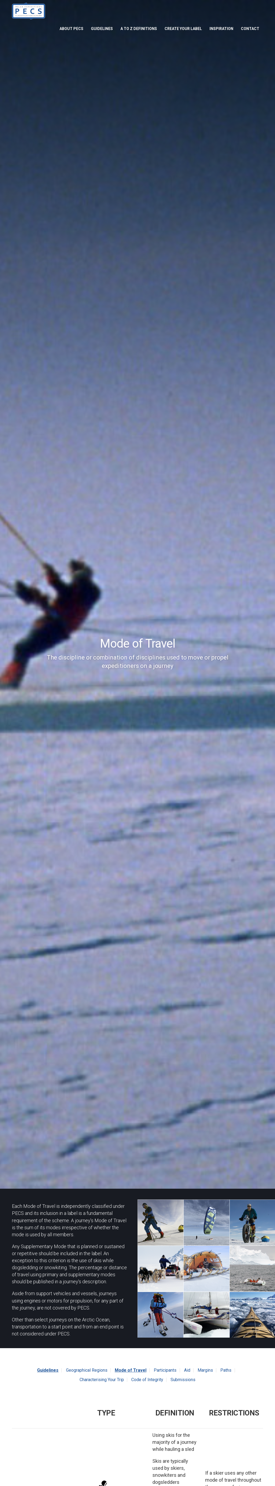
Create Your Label (183, 28)
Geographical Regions (86, 1370)
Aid (187, 1370)
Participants (165, 1370)
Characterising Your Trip (102, 1379)
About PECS (71, 28)
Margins (205, 1370)
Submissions (183, 1379)
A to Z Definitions (138, 28)
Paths (225, 1370)
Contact (250, 28)
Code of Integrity (147, 1379)
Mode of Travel (130, 1370)
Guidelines (102, 28)
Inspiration (221, 28)
